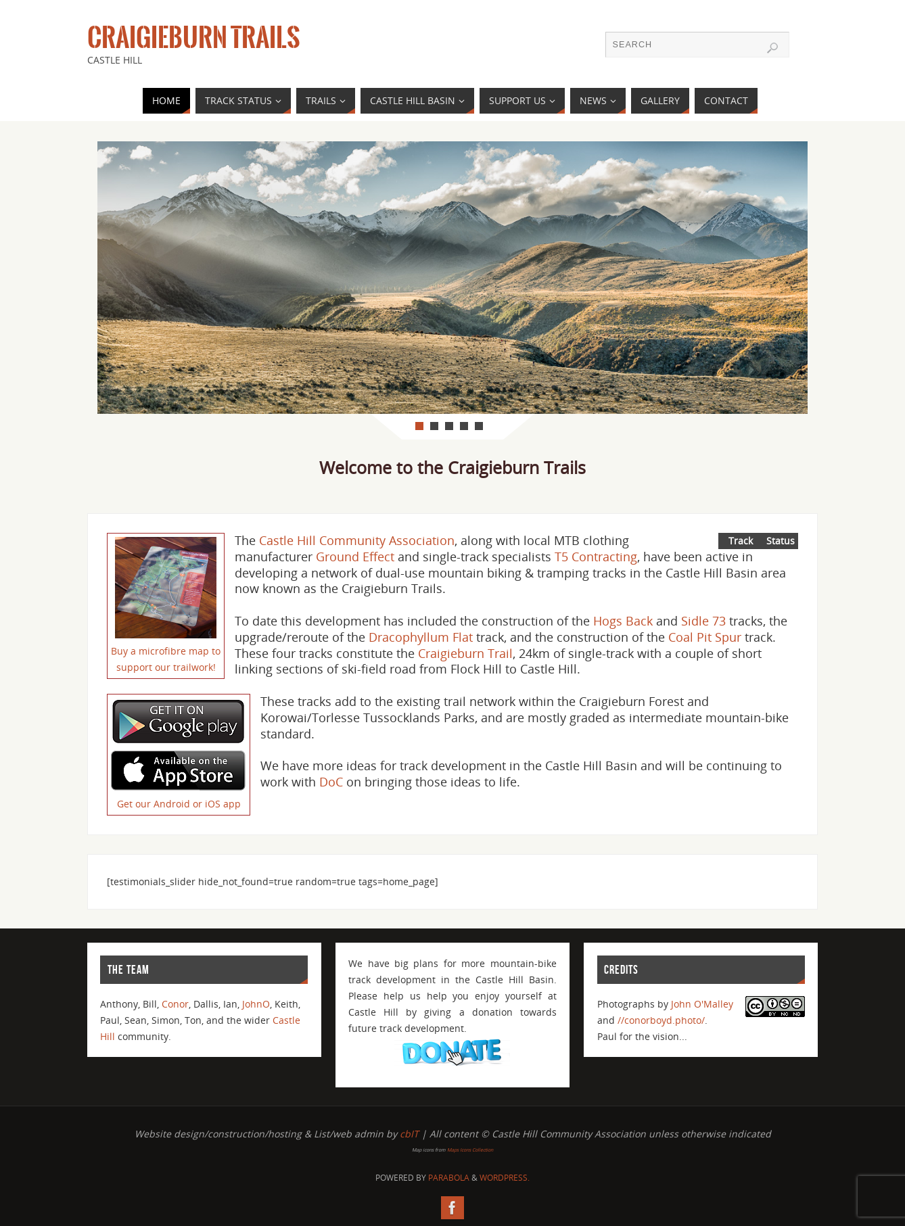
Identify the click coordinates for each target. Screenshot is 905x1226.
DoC (331, 782)
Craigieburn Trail (465, 653)
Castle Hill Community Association (357, 540)
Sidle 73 (703, 621)
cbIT (409, 1133)
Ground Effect (355, 556)
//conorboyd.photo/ (661, 1020)
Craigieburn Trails (193, 38)
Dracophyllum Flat (421, 637)
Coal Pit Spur (704, 637)
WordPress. (505, 1177)
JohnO (256, 1003)
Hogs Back (623, 621)
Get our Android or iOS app (179, 803)
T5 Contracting (596, 556)
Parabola (448, 1177)
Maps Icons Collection (470, 1150)
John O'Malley (702, 1003)
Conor (175, 1003)
